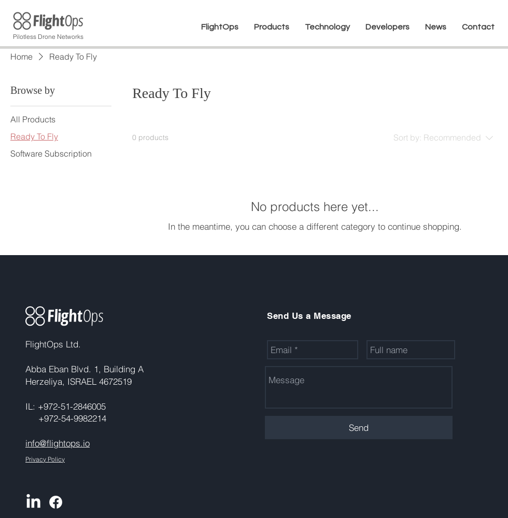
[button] (271, 27)
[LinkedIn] (33, 502)
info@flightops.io (57, 443)
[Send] (359, 427)
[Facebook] (55, 502)
